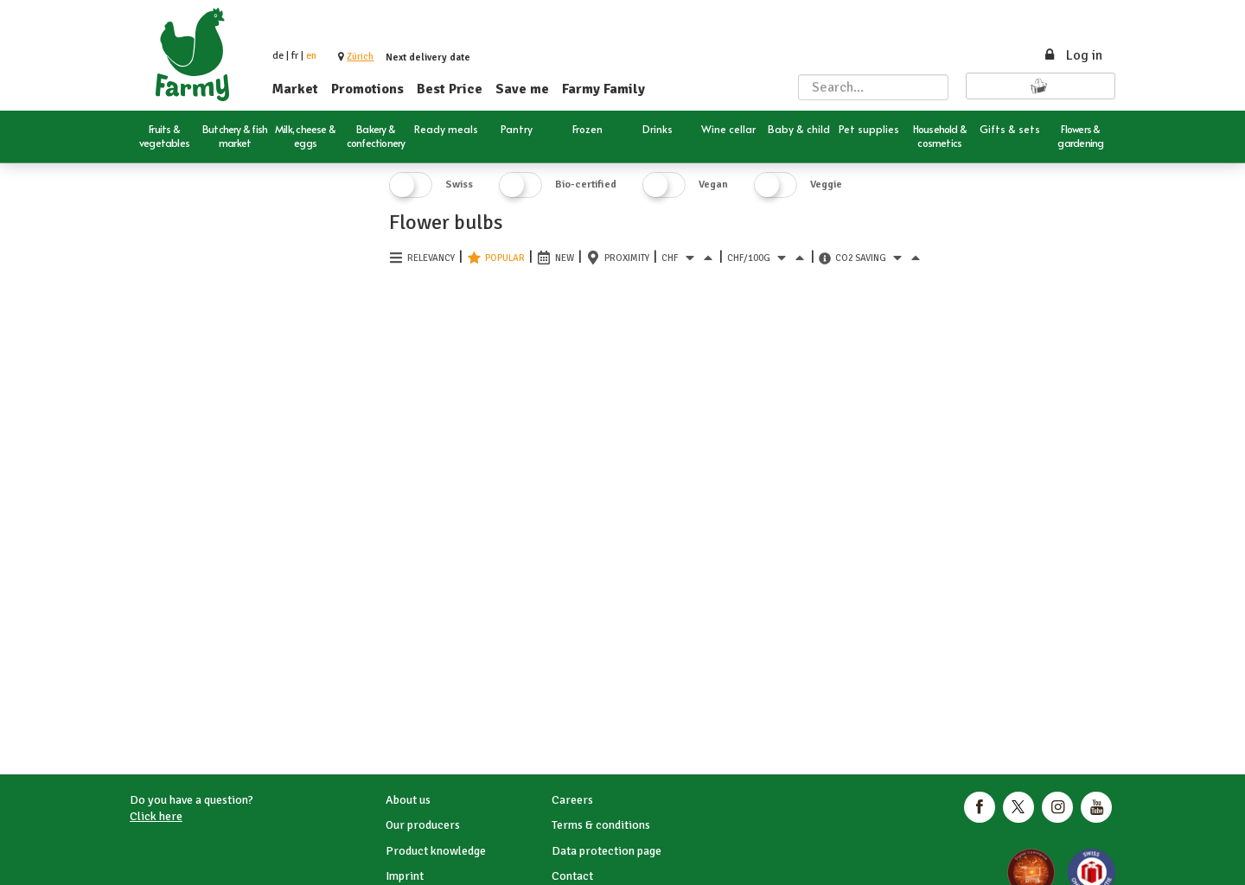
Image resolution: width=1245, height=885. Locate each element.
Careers (572, 800)
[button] (360, 56)
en (311, 55)
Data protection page (606, 851)
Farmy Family (603, 89)
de (278, 55)
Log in (1072, 55)
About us (408, 800)
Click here (156, 816)
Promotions (367, 89)
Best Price (449, 89)
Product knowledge (436, 851)
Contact (572, 876)
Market (295, 89)
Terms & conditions (601, 825)
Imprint (405, 876)
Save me (522, 89)
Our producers (423, 825)
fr (294, 55)
